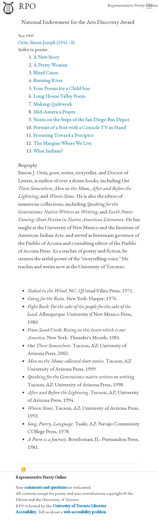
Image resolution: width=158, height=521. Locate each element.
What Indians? (48, 150)
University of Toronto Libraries (79, 505)
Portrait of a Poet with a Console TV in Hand (79, 127)
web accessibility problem (85, 511)
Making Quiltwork (52, 103)
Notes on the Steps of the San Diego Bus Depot (81, 119)
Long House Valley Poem (59, 96)
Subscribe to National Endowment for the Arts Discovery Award (24, 470)
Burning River (48, 80)
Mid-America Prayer (54, 111)
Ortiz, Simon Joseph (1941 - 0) (46, 42)
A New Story (46, 56)
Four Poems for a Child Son (61, 88)
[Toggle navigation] (149, 6)
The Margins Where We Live (62, 143)
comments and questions (45, 487)
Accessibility (26, 511)
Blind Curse (45, 72)
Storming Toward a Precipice (63, 135)
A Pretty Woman (50, 64)
